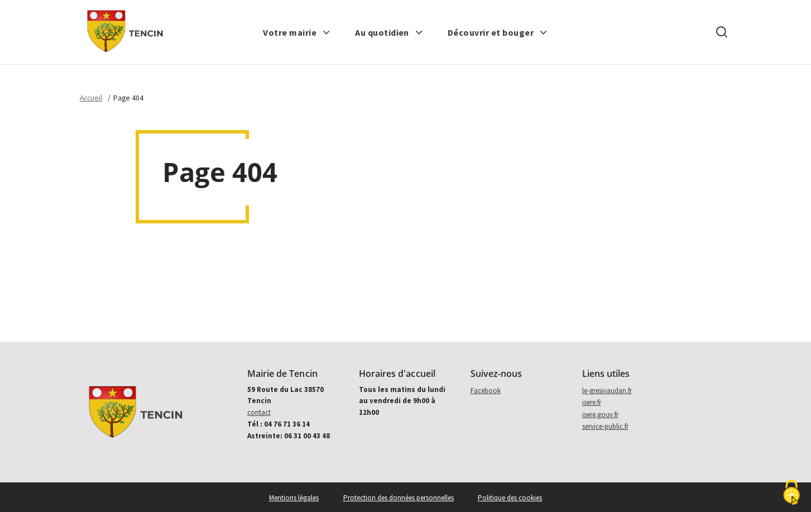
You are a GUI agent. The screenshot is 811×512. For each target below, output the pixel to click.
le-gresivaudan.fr (607, 390)
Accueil (91, 98)
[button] (296, 32)
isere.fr (591, 402)
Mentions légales (294, 498)
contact (259, 412)
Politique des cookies (510, 498)
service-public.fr (605, 426)
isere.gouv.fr (600, 414)
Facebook (486, 390)
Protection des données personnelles (398, 498)
